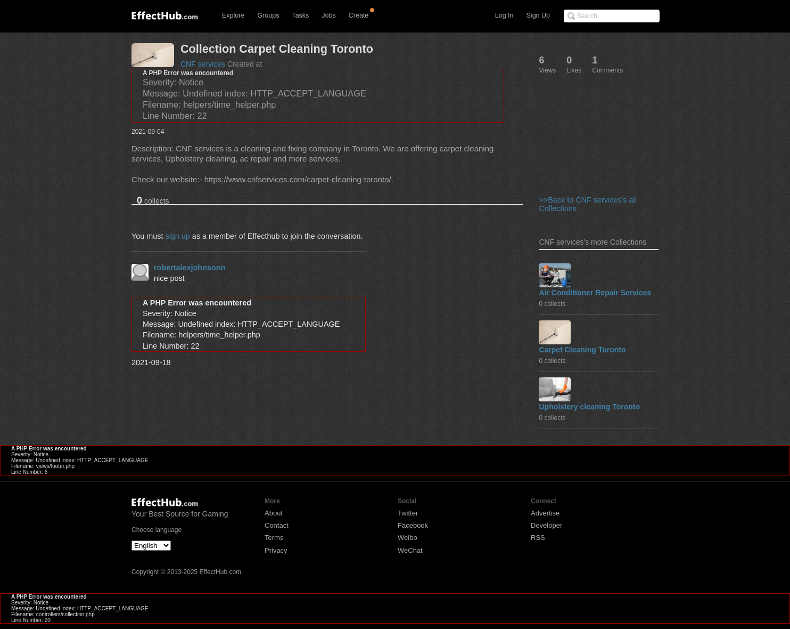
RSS (538, 538)
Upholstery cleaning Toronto (589, 406)
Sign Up (538, 15)
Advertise (545, 513)
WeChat (410, 550)
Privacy (276, 550)
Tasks (300, 15)
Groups (268, 15)
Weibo (407, 538)
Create (359, 15)
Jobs (328, 15)
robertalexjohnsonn (189, 267)
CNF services (202, 64)
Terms (274, 538)
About (274, 513)
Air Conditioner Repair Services (595, 292)
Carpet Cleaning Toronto (582, 349)
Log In (504, 15)
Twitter (408, 513)
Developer (546, 525)
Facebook (413, 525)
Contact (277, 525)
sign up (177, 236)
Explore (233, 15)
